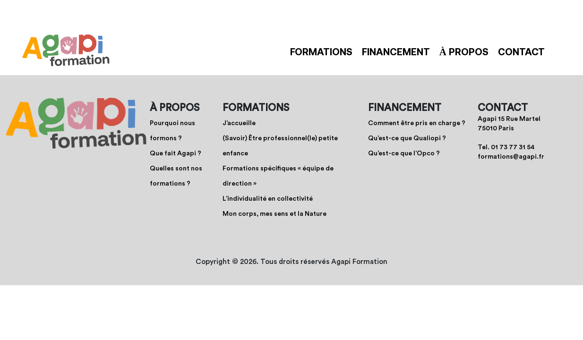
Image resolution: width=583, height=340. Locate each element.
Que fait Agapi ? (175, 153)
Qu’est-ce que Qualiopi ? (407, 138)
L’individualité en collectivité (268, 199)
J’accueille (239, 123)
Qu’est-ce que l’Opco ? (404, 153)
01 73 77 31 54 (513, 147)
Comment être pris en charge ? (416, 123)
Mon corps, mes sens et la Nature (274, 214)
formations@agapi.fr (511, 156)
